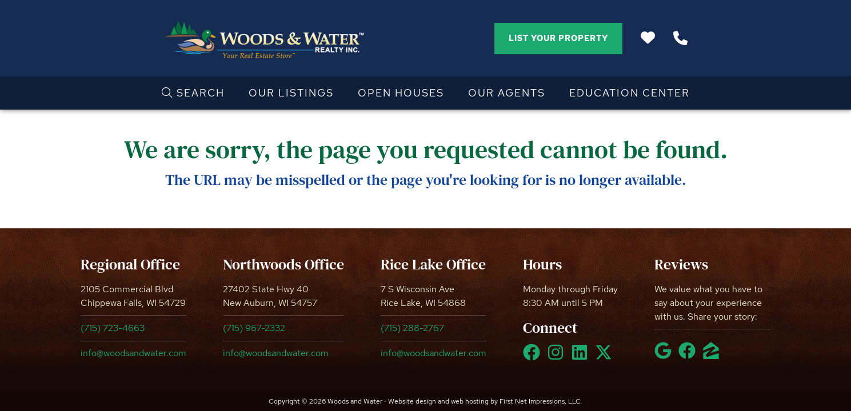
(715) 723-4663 (113, 328)
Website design (412, 401)
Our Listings (291, 92)
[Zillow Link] (713, 355)
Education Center (629, 92)
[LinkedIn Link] (582, 357)
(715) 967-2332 (254, 328)
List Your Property (558, 38)
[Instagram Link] (558, 357)
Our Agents (506, 92)
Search (193, 92)
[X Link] (606, 357)
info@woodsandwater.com (133, 353)
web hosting (470, 401)
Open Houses (401, 92)
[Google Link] (665, 355)
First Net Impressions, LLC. (541, 401)
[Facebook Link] (534, 357)
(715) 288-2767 (412, 328)
